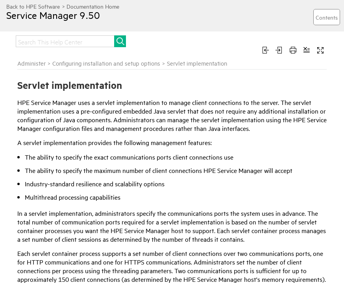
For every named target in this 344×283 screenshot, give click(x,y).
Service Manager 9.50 (53, 15)
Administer (31, 63)
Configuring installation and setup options (106, 63)
